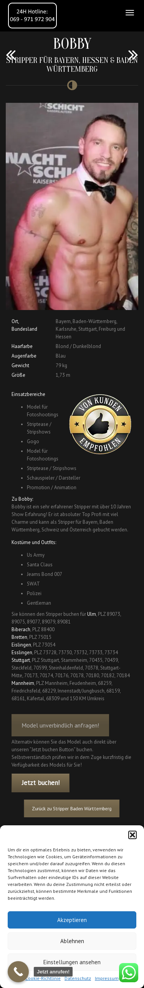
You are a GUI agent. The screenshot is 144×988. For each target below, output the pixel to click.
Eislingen (21, 645)
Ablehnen (72, 941)
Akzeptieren (72, 920)
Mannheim (23, 683)
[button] (132, 835)
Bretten (19, 637)
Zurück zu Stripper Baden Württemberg (72, 808)
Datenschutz (78, 978)
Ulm (91, 614)
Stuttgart (21, 660)
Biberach (21, 629)
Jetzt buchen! (41, 783)
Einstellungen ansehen (72, 962)
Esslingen (22, 652)
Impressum (107, 978)
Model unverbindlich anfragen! (60, 729)
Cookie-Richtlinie (43, 978)
